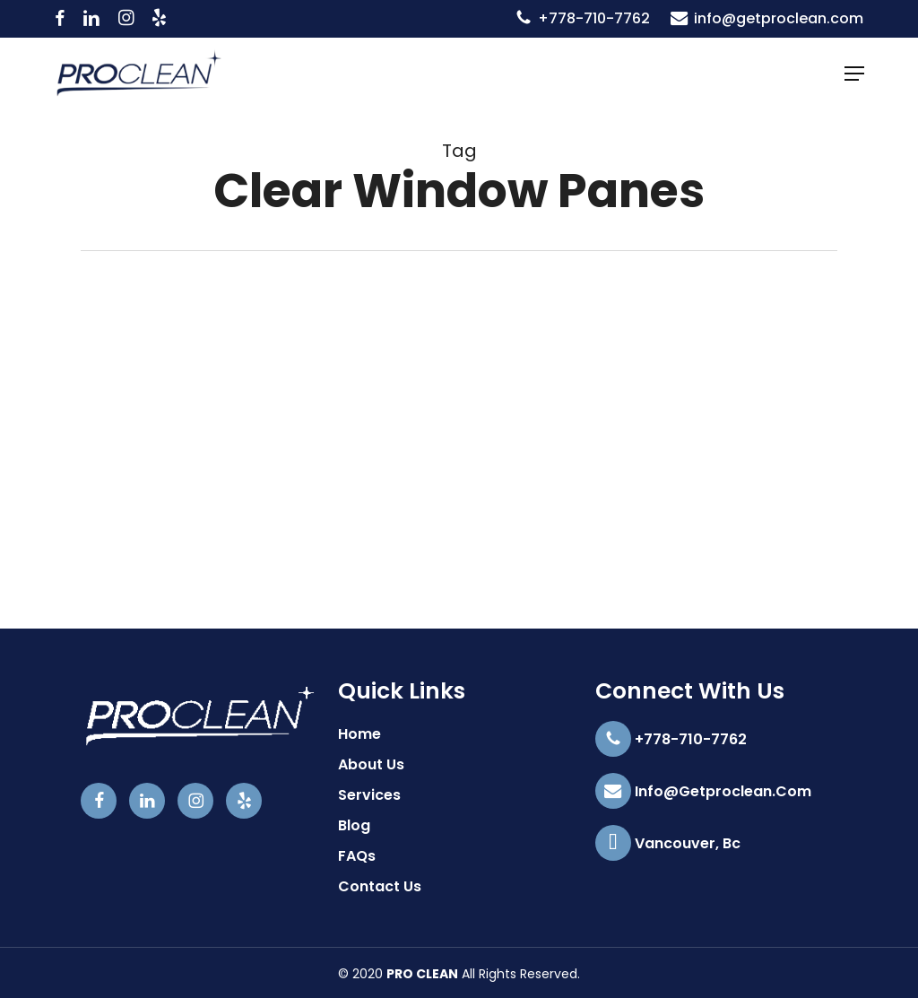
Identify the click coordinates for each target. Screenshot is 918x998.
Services (369, 795)
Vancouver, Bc (667, 844)
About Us (371, 764)
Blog (354, 825)
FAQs (357, 856)
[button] (854, 73)
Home (359, 734)
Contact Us (379, 886)
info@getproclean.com (703, 792)
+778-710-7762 (671, 740)
